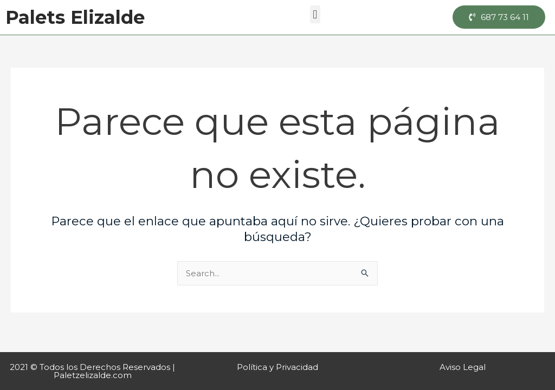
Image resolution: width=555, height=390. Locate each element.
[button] (315, 14)
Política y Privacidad (277, 367)
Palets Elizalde (75, 17)
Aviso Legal (463, 367)
